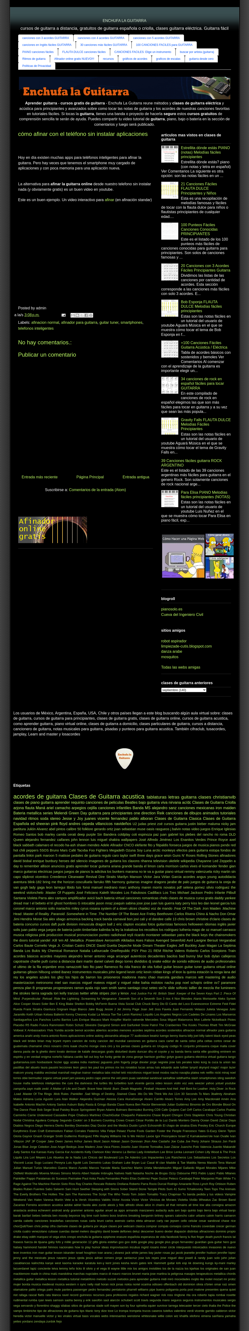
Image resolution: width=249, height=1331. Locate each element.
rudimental (20, 1300)
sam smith (109, 988)
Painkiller (19, 1178)
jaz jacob (177, 1252)
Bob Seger (44, 1109)
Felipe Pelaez (116, 1131)
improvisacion (119, 1247)
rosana (95, 908)
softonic (182, 988)
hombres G (72, 903)
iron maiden (226, 808)
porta (183, 1289)
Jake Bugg (95, 1009)
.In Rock (230, 1088)
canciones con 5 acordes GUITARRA (156, 38)
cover (232, 1046)
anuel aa (111, 1210)
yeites (17, 1321)
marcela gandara (170, 977)
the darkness (83, 1083)
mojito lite (197, 1279)
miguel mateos (93, 983)
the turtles (100, 1083)
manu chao (147, 977)
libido (71, 887)
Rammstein (57, 1025)
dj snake (155, 961)
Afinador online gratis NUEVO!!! (74, 58)
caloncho (181, 1215)
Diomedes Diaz (86, 1125)
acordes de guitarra (40, 796)
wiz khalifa (181, 1316)
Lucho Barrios (61, 1019)
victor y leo (54, 1316)
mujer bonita (21, 1284)
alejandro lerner (80, 956)
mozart (218, 1279)
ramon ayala (83, 988)
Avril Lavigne (196, 940)
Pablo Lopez (206, 1173)
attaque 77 (126, 1035)
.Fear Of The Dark (187, 908)
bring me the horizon (58, 882)
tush (130, 1083)
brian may (45, 1041)
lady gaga (37, 887)
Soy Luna (144, 850)
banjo (232, 1210)
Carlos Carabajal (204, 1109)
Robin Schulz (75, 1025)
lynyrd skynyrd (199, 1067)
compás (163, 1226)
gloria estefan (108, 1242)
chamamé (35, 1046)
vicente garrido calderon (211, 1311)
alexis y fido (115, 1205)
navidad (20, 819)
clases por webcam (121, 1226)
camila (61, 834)
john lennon (80, 840)
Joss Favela (163, 1009)
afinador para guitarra (79, 322)
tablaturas (156, 797)
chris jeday (41, 1226)
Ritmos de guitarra (34, 58)
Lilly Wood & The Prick (220, 1152)
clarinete (62, 1226)
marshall (63, 1072)
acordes (189, 877)
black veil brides (24, 1041)
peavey (80, 1078)
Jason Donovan (132, 1141)
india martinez (90, 1062)
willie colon (165, 1316)
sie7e (162, 988)
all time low (196, 1205)
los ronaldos (129, 1067)
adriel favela (82, 1205)
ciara (103, 1046)
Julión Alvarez (37, 829)
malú (54, 1273)
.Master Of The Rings (37, 1094)
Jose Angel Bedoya (63, 1147)
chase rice (228, 1221)
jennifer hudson (206, 1252)
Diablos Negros (23, 1125)
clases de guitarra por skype (88, 1226)
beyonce (74, 1215)
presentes (211, 1289)
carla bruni (96, 1221)
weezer (200, 1083)
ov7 (216, 983)
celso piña (196, 1041)
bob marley (46, 834)
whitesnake (149, 1316)
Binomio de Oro (200, 1104)
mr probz (229, 1279)
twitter (84, 993)
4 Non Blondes (182, 998)
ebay (25, 1237)
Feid (225, 1004)
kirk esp (181, 1263)
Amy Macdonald (209, 1099)
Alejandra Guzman (92, 1099)
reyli (130, 935)
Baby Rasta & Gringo (92, 1104)
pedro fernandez (99, 1289)
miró (171, 1279)
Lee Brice (166, 1152)
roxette (231, 1295)
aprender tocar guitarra (92, 866)
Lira (25, 1157)
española (133, 1237)
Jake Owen (55, 1141)
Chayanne (203, 861)
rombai (220, 1295)
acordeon (44, 1205)
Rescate (99, 1184)
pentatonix (119, 1289)
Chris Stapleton (194, 1115)
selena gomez (194, 887)
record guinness (81, 1295)
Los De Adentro (129, 1157)
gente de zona (123, 1057)
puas (132, 1078)
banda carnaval (114, 919)
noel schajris (192, 983)
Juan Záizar (172, 1147)
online (208, 983)
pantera (67, 1289)
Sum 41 (171, 1189)
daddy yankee (225, 898)
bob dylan (212, 956)
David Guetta (107, 945)
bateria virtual (114, 898)
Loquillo (148, 1014)
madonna (129, 977)
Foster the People (169, 1131)
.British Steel (166, 993)
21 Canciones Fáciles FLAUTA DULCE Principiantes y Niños (199, 188)
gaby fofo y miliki (59, 1242)
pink (42, 935)
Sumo (182, 1189)
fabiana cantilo (73, 1057)
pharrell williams (138, 1289)
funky (108, 1057)
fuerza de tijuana (35, 1242)
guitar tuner (109, 322)
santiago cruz (137, 988)
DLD (232, 834)
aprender (62, 802)
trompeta (135, 1311)
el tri (50, 903)
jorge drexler (140, 1062)
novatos (169, 887)
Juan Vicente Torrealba (147, 1147)
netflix (210, 1072)
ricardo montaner (147, 935)
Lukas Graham (113, 1162)
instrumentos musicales (90, 972)
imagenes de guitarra (105, 861)
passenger (80, 1289)
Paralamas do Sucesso (51, 1178)
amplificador (77, 898)
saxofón (97, 1300)
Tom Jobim (138, 1194)
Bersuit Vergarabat (221, 940)
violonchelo (35, 893)
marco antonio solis (40, 908)
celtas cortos (213, 1041)
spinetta (141, 1305)
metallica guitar (23, 1279)
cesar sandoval (209, 1221)
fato (85, 967)
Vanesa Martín (53, 1199)
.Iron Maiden (211, 908)
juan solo (213, 1258)
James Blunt (91, 1141)
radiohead (118, 935)
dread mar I (22, 903)
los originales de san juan (218, 1268)
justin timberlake (85, 930)
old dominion (186, 1284)
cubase (53, 1231)
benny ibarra (178, 1035)
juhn (224, 1258)
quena (224, 1289)
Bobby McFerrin (96, 1004)
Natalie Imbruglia (101, 1173)
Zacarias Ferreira (25, 1205)
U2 (135, 824)
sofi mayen (111, 1305)
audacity (161, 1210)
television (160, 861)
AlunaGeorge (134, 1099)
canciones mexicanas (196, 808)
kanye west (53, 1263)
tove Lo (113, 1311)
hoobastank (44, 1062)
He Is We (128, 1136)
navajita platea (189, 1072)
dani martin (84, 961)
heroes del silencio (73, 861)
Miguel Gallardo (183, 1168)
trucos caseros (152, 1311)
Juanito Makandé (224, 1147)
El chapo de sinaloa (176, 1125)
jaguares (107, 1062)
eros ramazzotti (70, 967)
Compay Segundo (59, 1120)
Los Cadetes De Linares (199, 1014)
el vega (54, 1237)
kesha (125, 1263)
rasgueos (162, 829)
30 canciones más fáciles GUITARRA (103, 45)
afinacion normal (45, 322)
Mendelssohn (162, 1168)
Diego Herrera (44, 1125)
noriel (136, 1284)
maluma (214, 824)
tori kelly (60, 993)
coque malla (218, 1046)
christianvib (224, 797)
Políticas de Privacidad (36, 66)
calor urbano (196, 1215)
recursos (108, 58)
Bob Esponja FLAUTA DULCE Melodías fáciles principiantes (201, 306)
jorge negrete (159, 1062)
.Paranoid (57, 914)
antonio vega (104, 956)
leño (72, 1268)
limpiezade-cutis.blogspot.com (186, 646)
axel (232, 840)
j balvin (175, 829)
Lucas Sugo (33, 1162)
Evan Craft (37, 1131)
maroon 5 (50, 855)
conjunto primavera (196, 1046)
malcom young (23, 1072)
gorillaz (161, 1057)
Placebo (18, 1025)
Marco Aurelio (78, 1168)
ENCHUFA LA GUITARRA (124, 21)
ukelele (174, 861)
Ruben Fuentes (34, 1189)
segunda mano (159, 1300)
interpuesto (183, 1247)
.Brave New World (99, 1088)
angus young (207, 877)
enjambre (49, 967)
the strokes (21, 993)
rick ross (167, 1295)
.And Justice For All (143, 993)
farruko (99, 882)
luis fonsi (83, 887)
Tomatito (152, 1194)
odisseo (157, 1284)
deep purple (86, 834)
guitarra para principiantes (110, 813)
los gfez (57, 977)
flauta (29, 808)
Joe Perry (192, 1141)
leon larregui (55, 887)
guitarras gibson (25, 972)
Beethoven (165, 914)
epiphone (109, 1237)
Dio (162, 1004)
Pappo (30, 1178)
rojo (97, 988)
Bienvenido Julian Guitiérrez (170, 1104)
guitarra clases (196, 797)
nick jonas (116, 1284)
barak (17, 1215)
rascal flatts (36, 1295)
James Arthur (73, 1141)
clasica (140, 1226)
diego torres (124, 961)
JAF (28, 1141)
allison (45, 866)
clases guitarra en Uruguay (149, 1046)
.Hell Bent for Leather (193, 1088)
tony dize (100, 1311)
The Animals (227, 1189)
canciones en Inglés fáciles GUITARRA (47, 45)
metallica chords (225, 1273)
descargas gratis (102, 1051)
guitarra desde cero (201, 58)
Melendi (60, 813)
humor (96, 1247)
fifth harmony (115, 882)
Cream (130, 1120)
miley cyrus (79, 908)
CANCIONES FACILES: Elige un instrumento (142, 52)
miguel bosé (151, 1072)
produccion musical (61, 935)
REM (157, 951)
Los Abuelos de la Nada (64, 1157)
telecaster (185, 1305)
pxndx (225, 845)
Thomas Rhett (207, 1025)
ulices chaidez (139, 908)
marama (131, 871)
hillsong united (49, 972)
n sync (81, 1284)
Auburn (72, 1104)
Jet (119, 1009)
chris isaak (70, 1046)
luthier (184, 1067)
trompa (123, 1311)
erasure (121, 1237)
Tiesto (125, 1194)
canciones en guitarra (142, 1041)
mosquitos (170, 657)
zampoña (19, 1088)
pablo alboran (141, 819)
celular (192, 1221)
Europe (231, 1125)
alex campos (57, 898)
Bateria (19, 813)
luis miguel (99, 840)
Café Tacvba (78, 850)
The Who (114, 1194)
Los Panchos (42, 1019)
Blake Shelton (75, 1004)
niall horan (102, 1284)
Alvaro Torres (174, 1099)
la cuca (213, 1062)
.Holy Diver (216, 1088)
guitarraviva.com (24, 1062)
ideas (105, 1247)
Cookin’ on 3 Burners (87, 1120)
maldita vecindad (45, 1072)
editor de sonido (174, 961)
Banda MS (142, 808)
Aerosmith (112, 940)
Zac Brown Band (224, 1199)
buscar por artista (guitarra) (197, 52)
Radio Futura (39, 1025)
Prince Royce (217, 840)
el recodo (57, 845)
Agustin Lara (52, 1099)
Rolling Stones (207, 855)
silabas (65, 1305)
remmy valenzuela (198, 871)
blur (200, 956)
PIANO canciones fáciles (38, 52)
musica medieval (42, 1284)
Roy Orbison (217, 1184)
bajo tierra (204, 1210)
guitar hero (221, 1242)
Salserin (58, 1189)
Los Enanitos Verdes (190, 840)
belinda (46, 1215)
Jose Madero (86, 1147)
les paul (93, 1067)
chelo (163, 898)
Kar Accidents (74, 1152)
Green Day (78, 813)
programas (44, 988)
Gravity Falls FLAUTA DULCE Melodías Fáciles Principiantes (206, 424)
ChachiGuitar (111, 1115)
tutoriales (228, 813)
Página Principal (90, 477)
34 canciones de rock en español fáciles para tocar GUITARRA (202, 383)
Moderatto (31, 1173)
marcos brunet (131, 1273)
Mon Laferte (202, 1019)
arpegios (79, 808)
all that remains (176, 1205)
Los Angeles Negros (168, 1014)
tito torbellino (118, 1083)
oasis (150, 829)
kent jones (113, 1263)
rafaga (23, 1295)
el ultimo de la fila (27, 967)
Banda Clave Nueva (120, 1104)
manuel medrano (105, 887)
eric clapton (125, 924)
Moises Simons (60, 1173)
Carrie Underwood (40, 1115)
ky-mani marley (225, 1263)
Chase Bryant (161, 1115)
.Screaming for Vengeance (98, 998)
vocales (95, 1316)
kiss (194, 903)
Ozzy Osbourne (179, 1173)
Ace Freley (148, 914)
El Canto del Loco (178, 1004)
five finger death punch (206, 1237)
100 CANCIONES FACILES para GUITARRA (164, 45)
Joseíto (125, 1147)
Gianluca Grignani (56, 1009)
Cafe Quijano (170, 1109)
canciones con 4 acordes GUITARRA (101, 38)
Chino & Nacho (207, 914)
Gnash (37, 1136)
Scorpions (219, 951)
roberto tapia (205, 1295)
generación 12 (82, 1242)
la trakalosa (129, 930)
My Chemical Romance (60, 951)
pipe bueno (157, 1289)
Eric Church (217, 1125)
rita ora (191, 1295)
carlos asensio (115, 1221)
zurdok (50, 1321)
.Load (17, 1094)
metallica (33, 813)
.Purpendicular (31, 998)
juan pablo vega (33, 930)
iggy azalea (71, 1062)
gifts (95, 1242)
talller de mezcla (201, 988)
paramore (228, 983)
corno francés (191, 1226)
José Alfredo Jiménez (155, 840)
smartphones (132, 322)
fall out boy (91, 1057)
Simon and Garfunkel (125, 1025)
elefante (141, 845)
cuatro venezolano (34, 1231)
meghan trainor (80, 1072)
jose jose (143, 903)
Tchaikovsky (195, 1189)
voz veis (187, 1083)
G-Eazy (212, 1131)
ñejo (59, 1321)
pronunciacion (87, 935)
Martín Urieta (143, 1168)
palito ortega (37, 1289)
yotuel (219, 1083)
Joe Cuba (177, 1141)
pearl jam (68, 1078)
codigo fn (176, 1046)
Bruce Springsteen (83, 1109)
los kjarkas (192, 1268)
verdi (190, 1311)
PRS (194, 1173)
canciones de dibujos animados (192, 813)
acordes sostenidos (169, 1030)
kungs (209, 1263)
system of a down (114, 908)
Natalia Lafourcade (94, 951)
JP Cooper (39, 1141)
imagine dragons (153, 882)
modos (164, 1072)
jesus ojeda (76, 1258)
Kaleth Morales (111, 893)
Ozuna (130, 850)
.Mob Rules (61, 1094)
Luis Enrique (81, 1019)
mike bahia (140, 983)
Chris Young (214, 1115)
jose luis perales (180, 1062)
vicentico (41, 877)
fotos (151, 924)
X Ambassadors (35, 1030)
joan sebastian (125, 829)
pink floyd (59, 824)
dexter (169, 1231)
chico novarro (52, 1046)
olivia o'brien (204, 1284)
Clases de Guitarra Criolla (214, 802)
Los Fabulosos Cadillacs (143, 893)
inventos (25, 1252)
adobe (68, 1205)
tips (82, 1311)
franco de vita (142, 967)
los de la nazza (172, 1268)
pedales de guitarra (85, 855)
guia (210, 1242)
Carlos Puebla (226, 1109)
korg (204, 1062)
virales (67, 1316)
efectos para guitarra (192, 850)
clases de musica (182, 898)
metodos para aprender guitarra (138, 1279)
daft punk (58, 924)
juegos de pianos (77, 871)
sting (221, 1078)
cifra (53, 1226)
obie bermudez (32, 1078)
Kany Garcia (55, 1152)
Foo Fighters (98, 850)
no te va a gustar (151, 871)
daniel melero (80, 1231)
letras (173, 797)
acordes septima (143, 1030)
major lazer (228, 1067)
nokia (128, 1284)
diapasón (180, 1231)
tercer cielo (200, 1305)
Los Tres (169, 893)
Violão (193, 1199)
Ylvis (50, 1030)
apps (121, 1210)
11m (177, 1094)
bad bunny (187, 956)
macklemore (21, 1273)
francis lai (229, 1237)
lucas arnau (146, 1067)
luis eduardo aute (167, 1067)
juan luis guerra (163, 903)
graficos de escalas (168, 58)
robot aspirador (174, 641)
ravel (65, 1295)
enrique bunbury (45, 861)
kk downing (196, 1263)
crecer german (226, 1226)
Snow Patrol (149, 1025)
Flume (131, 1131)
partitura (19, 829)
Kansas (41, 1152)
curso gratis (205, 898)
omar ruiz (220, 1284)
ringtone (179, 1295)
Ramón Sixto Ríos (63, 1184)
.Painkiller (76, 1094)
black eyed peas (225, 1035)
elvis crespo (68, 1237)
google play (146, 1242)
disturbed (121, 1051)
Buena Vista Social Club (124, 1004)
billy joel (193, 1035)
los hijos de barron (81, 977)
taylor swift (128, 855)
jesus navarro (57, 1258)
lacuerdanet (21, 1268)
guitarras (133, 882)
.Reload (47, 998)
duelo (132, 1051)
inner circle (167, 1247)
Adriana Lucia (32, 1099)
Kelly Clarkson (94, 1152)
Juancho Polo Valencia (196, 1147)
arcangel (122, 956)
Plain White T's (225, 1178)
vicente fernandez (112, 819)
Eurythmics (20, 1131)
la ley (116, 930)
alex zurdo (99, 1205)
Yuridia (59, 1030)
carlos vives (189, 866)
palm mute (54, 1289)
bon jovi (133, 919)
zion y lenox (119, 993)
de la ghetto (39, 1051)
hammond (30, 1247)
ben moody (60, 1215)
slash (194, 1078)
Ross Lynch (200, 1184)
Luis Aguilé (73, 1162)
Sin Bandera (106, 834)
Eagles (172, 945)
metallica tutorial (68, 1279)
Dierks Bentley (65, 1125)
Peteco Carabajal (180, 1178)
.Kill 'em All (60, 940)
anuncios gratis (62, 866)
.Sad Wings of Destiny (99, 1094)
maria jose (149, 1273)
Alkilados (128, 940)
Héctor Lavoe (145, 1136)
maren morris (151, 887)
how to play (83, 1247)
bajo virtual (219, 1210)
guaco (179, 1057)
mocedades (182, 1279)
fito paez (96, 967)
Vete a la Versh (76, 1199)
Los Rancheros (175, 1157)
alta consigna (214, 1205)
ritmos (33, 819)
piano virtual (174, 871)
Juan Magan (207, 945)
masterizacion (24, 983)
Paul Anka (89, 1178)
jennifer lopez (227, 1252)
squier (152, 1305)
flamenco (111, 967)
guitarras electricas (38, 871)
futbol (158, 967)
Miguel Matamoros (180, 1019)
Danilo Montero (179, 1120)
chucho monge (89, 1046)
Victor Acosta (121, 1199)
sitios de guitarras (83, 1305)
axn (177, 1210)
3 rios (167, 998)
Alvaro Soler (40, 1004)
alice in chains (155, 1205)
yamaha (230, 1316)
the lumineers (225, 988)
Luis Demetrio (91, 1162)
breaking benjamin (140, 1215)
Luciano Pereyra (54, 1162)
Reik (160, 813)
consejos (176, 1226)
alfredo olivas (134, 1205)
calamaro (42, 845)
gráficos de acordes (134, 58)
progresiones (63, 988)
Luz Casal (147, 1162)
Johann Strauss (210, 1141)
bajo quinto (188, 1210)
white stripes (99, 993)
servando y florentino (35, 1305)
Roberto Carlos (198, 951)
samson (58, 1300)
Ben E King (57, 1004)
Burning (148, 1109)
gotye (170, 1057)
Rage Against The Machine (31, 1184)
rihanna (146, 861)
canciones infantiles (114, 808)
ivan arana (105, 1252)
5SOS (44, 850)
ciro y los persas (118, 1046)
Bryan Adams (106, 1109)
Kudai (92, 1014)
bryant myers (62, 1041)
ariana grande (121, 866)
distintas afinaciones (201, 1231)
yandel (45, 940)
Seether (85, 1189)
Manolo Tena (216, 1162)
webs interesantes (113, 1316)
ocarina (146, 1284)
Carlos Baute (23, 945)
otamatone (20, 1289)
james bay (146, 1252)
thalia (212, 1305)
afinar (109, 200)
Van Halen (34, 1199)
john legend (117, 972)
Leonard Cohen (193, 1152)
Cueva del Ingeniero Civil (182, 615)
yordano (27, 1321)
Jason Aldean (111, 1141)
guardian (201, 1242)
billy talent (206, 1035)
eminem (225, 1051)
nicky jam (228, 824)
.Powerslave (94, 940)
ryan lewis (45, 1300)
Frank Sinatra (33, 1009)
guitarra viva (157, 802)
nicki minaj (222, 1072)
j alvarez (118, 1252)
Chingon (177, 1115)
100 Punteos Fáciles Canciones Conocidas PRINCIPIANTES (199, 229)
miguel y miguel (118, 983)
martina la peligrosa (170, 1273)
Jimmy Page (130, 1009)
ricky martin (222, 871)
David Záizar (219, 1120)
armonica (73, 919)
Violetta (183, 1199)
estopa (214, 850)
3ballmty (216, 1094)
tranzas (73, 993)
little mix (126, 1268)
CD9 (157, 1109)
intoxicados (200, 1247)
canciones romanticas (142, 898)
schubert (127, 1300)
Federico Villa (96, 1131)
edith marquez (38, 1237)
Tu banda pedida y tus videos (202, 1194)
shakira (114, 840)
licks (79, 1268)
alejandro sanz (164, 808)
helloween (196, 924)
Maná (40, 808)
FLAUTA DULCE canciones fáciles (84, 52)
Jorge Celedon (39, 1147)
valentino (180, 1311)
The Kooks (189, 1025)
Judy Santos (21, 1152)
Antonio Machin (35, 1104)
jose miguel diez (172, 1258)
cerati (72, 834)
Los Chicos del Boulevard (100, 1157)
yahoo (210, 1083)
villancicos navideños (113, 824)
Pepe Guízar (159, 1178)
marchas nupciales (85, 1273)
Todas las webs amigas (180, 667)
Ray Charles (84, 1184)
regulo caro (110, 855)
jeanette (189, 1252)
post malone (196, 1289)
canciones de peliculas (105, 802)
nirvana (175, 802)
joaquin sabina (125, 903)
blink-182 (34, 882)
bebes (36, 1215)
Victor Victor (139, 1199)
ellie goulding (210, 1051)
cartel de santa (176, 1041)
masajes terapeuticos (198, 1273)
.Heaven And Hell (166, 1088)
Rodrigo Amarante (179, 1184)
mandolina (65, 1273)
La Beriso (129, 1152)
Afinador (116, 845)
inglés (222, 924)
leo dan (203, 903)
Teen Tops (211, 1189)
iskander (69, 1252)
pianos (215, 845)
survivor (162, 1305)
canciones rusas (76, 1221)
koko (196, 1062)
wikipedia (188, 861)
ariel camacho (58, 808)
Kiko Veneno (113, 1152)
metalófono (87, 1279)
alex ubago (57, 919)
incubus (135, 1247)
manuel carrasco (223, 930)
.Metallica (76, 940)
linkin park (34, 855)
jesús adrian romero (100, 1258)
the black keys (197, 935)
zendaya (39, 1321)
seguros (176, 1300)
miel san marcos (68, 983)
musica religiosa (25, 935)
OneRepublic (120, 951)
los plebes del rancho (196, 834)
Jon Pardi (229, 1141)
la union (225, 1062)
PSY (135, 951)
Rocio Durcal (157, 1184)
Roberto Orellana (116, 1184)
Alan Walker (70, 1099)
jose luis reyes (149, 1258)
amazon (230, 1205)
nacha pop (173, 983)
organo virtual (52, 1078)
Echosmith (155, 1125)
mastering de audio (220, 977)
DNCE (91, 945)
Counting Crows (113, 1120)
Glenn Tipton (227, 1131)
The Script (99, 1194)
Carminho (19, 1115)
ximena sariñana (212, 1316)
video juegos (200, 829)
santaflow (168, 1078)
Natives (119, 1173)
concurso (32, 924)
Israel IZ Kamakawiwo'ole (195, 1136)
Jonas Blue (21, 1147)
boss (113, 1215)
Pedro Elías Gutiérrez (135, 1178)
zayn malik (34, 1088)
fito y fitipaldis (158, 845)
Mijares (223, 1168)
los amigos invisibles (147, 1268)
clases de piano (26, 802)
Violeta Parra (37, 898)
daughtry (96, 1231)
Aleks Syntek (227, 998)
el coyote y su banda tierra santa (177, 1051)
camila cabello (23, 1221)
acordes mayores (53, 956)
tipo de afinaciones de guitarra (58, 1311)
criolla (17, 1231)
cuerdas (64, 1231)
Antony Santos (56, 1104)
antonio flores (58, 1035)
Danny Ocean (200, 1120)
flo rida (124, 967)
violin (177, 1083)
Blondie (217, 1104)
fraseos (18, 1242)
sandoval (156, 1078)
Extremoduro (54, 1131)
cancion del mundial (112, 1041)
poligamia (172, 1289)
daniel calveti (104, 961)
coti (134, 834)
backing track (92, 919)
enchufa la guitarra (89, 1237)
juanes (90, 819)
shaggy (55, 1305)
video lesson (164, 1083)
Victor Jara (151, 877)
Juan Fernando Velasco (188, 1009)
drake (17, 1237)
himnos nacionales (61, 1247)
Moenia (44, 1173)
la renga (216, 972)
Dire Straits (107, 877)
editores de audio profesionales (212, 961)
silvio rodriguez (217, 887)
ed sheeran (40, 824)
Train (232, 951)
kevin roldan (153, 972)
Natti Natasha (134, 1173)
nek (202, 1072)
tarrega (173, 1305)
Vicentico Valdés (99, 1199)
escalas (141, 924)
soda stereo (50, 819)
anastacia (19, 1210)
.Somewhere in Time (81, 914)
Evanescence (200, 1004)
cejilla (92, 808)
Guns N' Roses (184, 855)
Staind (133, 1189)
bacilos (172, 956)
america (18, 1035)
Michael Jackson (190, 893)
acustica (57, 1205)
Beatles (131, 802)
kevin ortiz (135, 972)
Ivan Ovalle (221, 1136)
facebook (172, 1237)
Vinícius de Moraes (163, 1199)
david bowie (111, 1231)
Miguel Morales (206, 1168)
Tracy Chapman (170, 1194)
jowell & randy (195, 1258)
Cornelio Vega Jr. (48, 945)
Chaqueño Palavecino (136, 1115)
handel (42, 1247)
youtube (230, 1083)
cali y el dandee (152, 919)
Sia (45, 919)
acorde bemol (74, 1030)
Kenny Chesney (76, 1014)
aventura (20, 882)
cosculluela (84, 882)
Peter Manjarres (203, 1178)
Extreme (215, 1004)
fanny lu (185, 1237)
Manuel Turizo (32, 1168)
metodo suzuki (106, 1279)
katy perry (182, 903)
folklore (87, 829)
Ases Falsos (145, 940)
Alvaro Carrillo (154, 1099)
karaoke (78, 1263)
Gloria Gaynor (22, 1136)
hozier (58, 1062)
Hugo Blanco (78, 1009)
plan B (30, 988)
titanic (89, 1311)
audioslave (142, 1035)
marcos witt (194, 977)
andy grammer (73, 1210)
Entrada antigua (136, 477)
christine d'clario (208, 919)
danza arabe (171, 651)
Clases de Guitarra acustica (106, 796)
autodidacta (227, 877)
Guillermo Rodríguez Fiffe (81, 1136)
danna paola (22, 1051)
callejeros (228, 956)
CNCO (129, 845)
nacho (174, 1072)
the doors (20, 940)
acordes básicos (26, 956)
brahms (122, 1215)
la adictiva (98, 871)
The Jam (65, 1194)
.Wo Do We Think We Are (155, 1094)
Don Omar (228, 914)
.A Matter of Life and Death (67, 1088)
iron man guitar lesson (47, 1252)
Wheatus (205, 1199)
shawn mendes (88, 845)
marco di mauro (110, 1273)
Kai (33, 1152)
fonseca (175, 845)
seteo (153, 988)
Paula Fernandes (108, 1178)
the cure (67, 1083)
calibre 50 (73, 829)
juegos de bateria (59, 930)
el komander (208, 866)
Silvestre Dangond (97, 1025)
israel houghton (86, 1252)
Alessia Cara (115, 1099)
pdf (179, 887)
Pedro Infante (214, 893)
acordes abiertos (95, 1030)
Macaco (96, 1019)
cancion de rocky (84, 1041)
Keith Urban (34, 1014)
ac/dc (186, 802)
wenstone (133, 1316)
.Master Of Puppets (60, 893)
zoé (160, 824)
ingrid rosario (150, 1247)
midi (163, 1279)
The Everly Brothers (27, 1194)
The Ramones (81, 1194)
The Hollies (49, 1194)
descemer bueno (152, 1231)
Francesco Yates (194, 1131)
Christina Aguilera (34, 1120)
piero (125, 1078)
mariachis (63, 908)
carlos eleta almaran (141, 1221)
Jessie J (110, 1009)
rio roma (220, 834)
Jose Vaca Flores (108, 1147)
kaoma (66, 1263)
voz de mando (161, 908)
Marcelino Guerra (55, 1168)
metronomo (44, 983)
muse (141, 829)
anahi (28, 1035)
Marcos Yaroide (100, 1168)
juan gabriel (169, 834)
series (48, 813)
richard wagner (150, 1295)
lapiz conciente (40, 1268)
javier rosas (162, 1252)
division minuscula (80, 924)
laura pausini (49, 1067)
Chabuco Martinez (88, 1115)
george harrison (144, 1057)
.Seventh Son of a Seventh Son (140, 998)
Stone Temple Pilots (152, 1189)
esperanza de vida (153, 1237)
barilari (26, 1215)
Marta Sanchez (122, 1168)
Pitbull (231, 893)
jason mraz (104, 903)
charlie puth (39, 961)
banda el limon (144, 866)
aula (171, 1210)
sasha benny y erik (78, 1300)
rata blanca (53, 1295)
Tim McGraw (227, 1025)
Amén (225, 1099)
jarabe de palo (178, 882)
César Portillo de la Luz (151, 1120)
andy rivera (40, 1035)
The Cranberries (170, 1025)
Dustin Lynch (138, 1125)
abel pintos (57, 829)
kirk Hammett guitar (161, 1263)
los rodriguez (169, 930)
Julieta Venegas (217, 1009)
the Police (224, 1305)
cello (184, 1221)
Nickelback (219, 1019)
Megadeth (116, 850)
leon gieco (80, 1067)
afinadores (228, 855)
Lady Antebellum (148, 1152)
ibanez (66, 972)
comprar (151, 1226)
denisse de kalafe (78, 1051)
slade (99, 1305)
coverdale (208, 1226)
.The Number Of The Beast (118, 914)
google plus (162, 1242)
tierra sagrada (42, 993)
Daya (232, 1120)
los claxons (131, 861)
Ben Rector (142, 1104)
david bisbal (22, 861)
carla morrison (168, 866)
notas (186, 829)
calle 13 (170, 919)
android (57, 1210)
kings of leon (172, 972)
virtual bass (80, 1316)
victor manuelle (35, 1316)
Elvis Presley (199, 1125)
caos (161, 1041)
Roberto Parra (138, 1184)
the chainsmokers (222, 935)
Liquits (17, 1157)
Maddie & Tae (175, 1162)
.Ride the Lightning (66, 998)
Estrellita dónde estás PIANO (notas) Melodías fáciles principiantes (205, 152)
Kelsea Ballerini (54, 1014)
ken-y (100, 1263)
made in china (40, 1273)
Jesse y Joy (72, 819)
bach (99, 898)
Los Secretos (220, 1157)
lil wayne (114, 1268)
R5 (27, 1025)
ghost (58, 903)
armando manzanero (140, 1210)
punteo (104, 935)
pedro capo (93, 1078)
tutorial (34, 940)
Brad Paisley (61, 1109)
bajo (142, 802)
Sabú (48, 1189)
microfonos (134, 1072)
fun (102, 1057)
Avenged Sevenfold (170, 940)
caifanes (63, 840)
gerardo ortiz (103, 829)
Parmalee (74, 1178)
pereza (18, 988)
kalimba (105, 930)
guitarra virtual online (219, 967)
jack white (132, 1252)
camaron (230, 1215)
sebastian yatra (172, 935)
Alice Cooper (22, 1004)
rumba (33, 1300)
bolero (104, 1215)
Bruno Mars (59, 850)
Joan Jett (147, 1009)
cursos (45, 924)
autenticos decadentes (148, 956)
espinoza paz (148, 834)
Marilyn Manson (129, 877)
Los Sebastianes (198, 1157)
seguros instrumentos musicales (204, 1300)
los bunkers (116, 871)
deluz (136, 1231)
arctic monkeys (164, 850)
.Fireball (148, 1088)
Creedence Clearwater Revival (73, 877)
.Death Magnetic (131, 1088)
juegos (58, 871)
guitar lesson (173, 967)
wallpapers (129, 840)
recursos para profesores (110, 1295)
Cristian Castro (73, 945)
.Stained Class (126, 1094)
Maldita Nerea (196, 1162)
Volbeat (18, 1030)
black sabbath (24, 845)
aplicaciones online (81, 1035)
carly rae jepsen (168, 1221)
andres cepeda (81, 824)
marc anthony (129, 887)
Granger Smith (53, 1136)
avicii (91, 898)
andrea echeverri (38, 1210)
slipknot (28, 877)
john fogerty (122, 1062)
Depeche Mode (129, 945)
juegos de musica (195, 845)
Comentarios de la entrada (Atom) (97, 490)
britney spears (164, 1215)
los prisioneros (108, 977)
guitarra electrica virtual (200, 1057)
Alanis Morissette (205, 998)
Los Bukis (32, 951)
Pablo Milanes (226, 1173)
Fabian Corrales (75, 1131)
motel (208, 1279)
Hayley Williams (110, 1136)
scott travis (141, 1300)
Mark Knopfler (112, 1019)
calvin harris (214, 1215)
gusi (233, 1242)
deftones (125, 1231)
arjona (18, 808)
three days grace (150, 855)
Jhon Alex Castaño (157, 1141)
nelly (90, 1284)
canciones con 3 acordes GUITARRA (45, 38)
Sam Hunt (72, 1189)
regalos (134, 1295)
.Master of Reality (35, 914)
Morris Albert (80, 1173)
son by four (127, 1305)
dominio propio (226, 1231)
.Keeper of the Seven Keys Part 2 (199, 993)
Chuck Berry (150, 1004)
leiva (55, 1268)
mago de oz (201, 930)
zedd (45, 1088)
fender (223, 866)
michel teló (118, 1072)
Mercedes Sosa (155, 1019)
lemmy (63, 1268)
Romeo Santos (24, 834)
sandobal (142, 1078)
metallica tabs (101, 1072)
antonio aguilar (94, 1210)
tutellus (168, 1311)
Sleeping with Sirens (105, 1189)
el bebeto (39, 903)
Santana (19, 898)
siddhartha (183, 1078)
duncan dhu (145, 1051)
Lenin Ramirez (132, 1014)
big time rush (90, 1215)
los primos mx (109, 1067)
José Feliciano (87, 893)
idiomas (210, 924)
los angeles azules (34, 977)
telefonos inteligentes (36, 328)
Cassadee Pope (64, 1115)
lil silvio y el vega (95, 1268)
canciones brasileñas (49, 1221)
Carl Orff (186, 1109)
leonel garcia (220, 903)
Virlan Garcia (172, 877)
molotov (157, 983)
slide (171, 988)
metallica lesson (46, 1279)
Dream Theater (154, 945)
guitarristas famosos (171, 924)
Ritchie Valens (174, 951)
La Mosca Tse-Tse (109, 1014)
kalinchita (37, 1263)
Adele (104, 845)
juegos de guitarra (204, 882)
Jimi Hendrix (22, 919)
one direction (145, 813)
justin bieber (197, 824)
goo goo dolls (128, 1242)
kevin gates (138, 1263)
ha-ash (70, 845)
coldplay (124, 834)
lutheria (185, 930)
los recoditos (148, 930)
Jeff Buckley (187, 945)
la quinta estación (196, 972)
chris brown (186, 919)
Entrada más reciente (40, 477)
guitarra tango (226, 1057)
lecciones (65, 1067)
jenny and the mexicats (30, 1258)
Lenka (178, 1152)
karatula (90, 1263)
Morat (37, 919)
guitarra (47, 802)
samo (122, 988)
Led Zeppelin (222, 861)
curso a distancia (62, 961)
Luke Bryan (132, 1162)
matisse (64, 855)
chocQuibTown (23, 1226)
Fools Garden (146, 1131)
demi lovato (57, 1051)
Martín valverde (133, 1019)
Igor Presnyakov (166, 1136)
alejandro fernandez (40, 840)
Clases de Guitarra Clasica (178, 819)
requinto (78, 802)
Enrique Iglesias (223, 829)
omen (232, 1284)
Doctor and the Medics (112, 1125)
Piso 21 (146, 951)
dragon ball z (105, 924)
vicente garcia (144, 1083)
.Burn (115, 1088)
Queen (18, 840)
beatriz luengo (159, 1035)
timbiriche (29, 1311)
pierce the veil (111, 1078)
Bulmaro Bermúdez (129, 1109)
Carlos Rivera (184, 914)
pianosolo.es (172, 609)
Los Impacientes (153, 1157)
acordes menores (119, 1030)
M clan (160, 1162)
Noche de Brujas (156, 1173)
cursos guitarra (175, 824)
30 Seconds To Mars (195, 1094)
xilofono (194, 1316)
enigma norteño (51, 1057)
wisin (167, 855)
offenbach (170, 1284)
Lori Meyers (38, 1157)
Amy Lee (190, 1099)
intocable (88, 903)
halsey (17, 1247)
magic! (214, 1067)
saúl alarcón (111, 1300)
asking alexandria (106, 1035)
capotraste (21, 961)
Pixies (231, 1019)
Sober (124, 1189)
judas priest (147, 824)
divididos (140, 961)
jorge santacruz (126, 1258)
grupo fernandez (182, 1242)
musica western (65, 1284)
